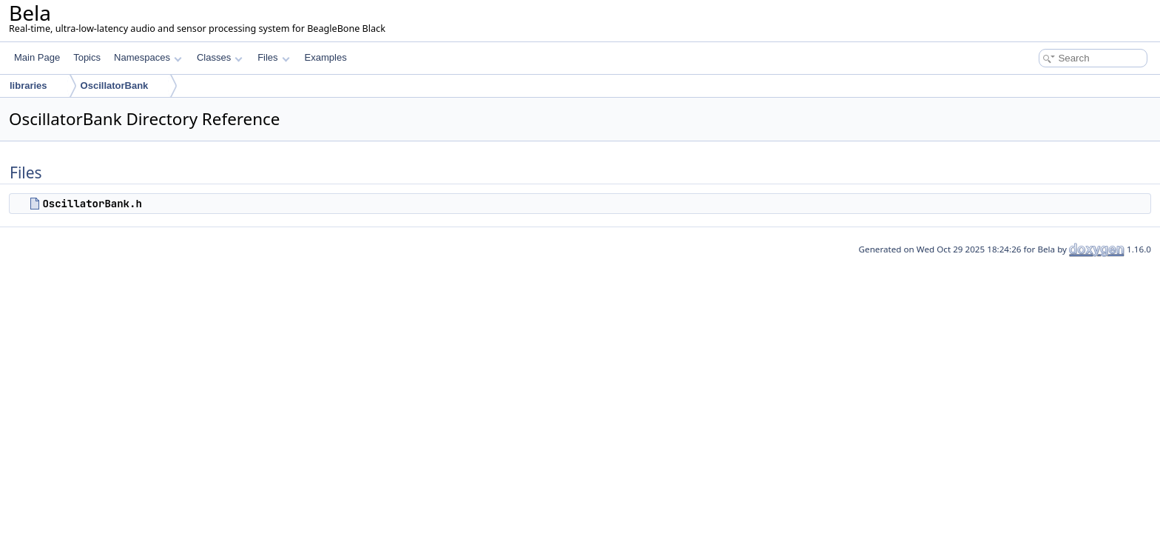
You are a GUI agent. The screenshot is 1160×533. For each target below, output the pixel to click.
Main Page (37, 57)
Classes (220, 57)
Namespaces (147, 57)
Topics (87, 57)
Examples (326, 57)
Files (273, 57)
